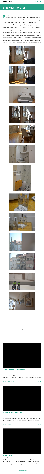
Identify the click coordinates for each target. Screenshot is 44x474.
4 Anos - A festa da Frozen (12, 413)
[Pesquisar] (36, 1)
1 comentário (9, 424)
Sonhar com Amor (8, 1)
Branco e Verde (8, 455)
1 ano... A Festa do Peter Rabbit (14, 370)
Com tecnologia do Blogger (22, 470)
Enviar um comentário (10, 381)
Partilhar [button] (38, 315)
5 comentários (9, 467)
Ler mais (39, 381)
